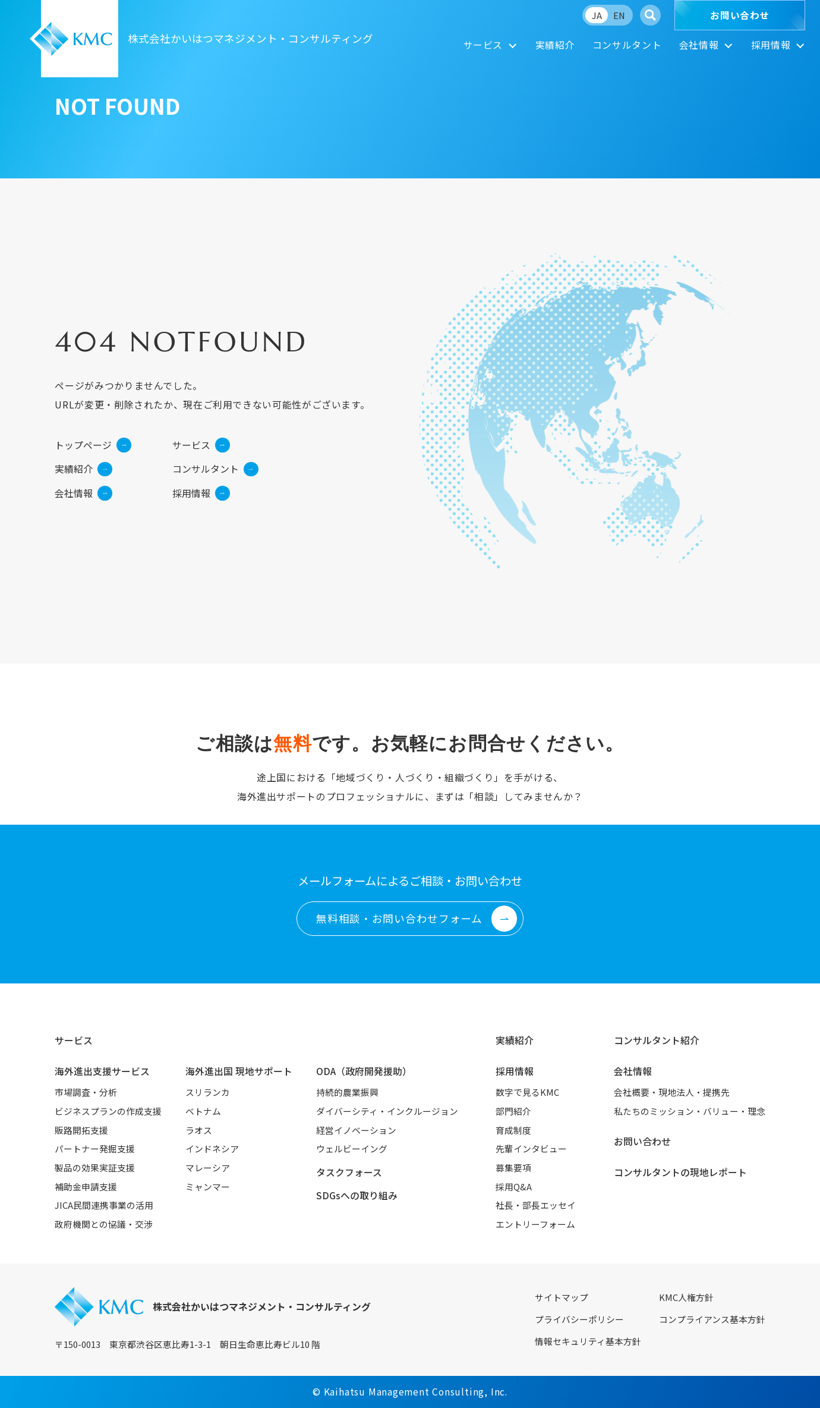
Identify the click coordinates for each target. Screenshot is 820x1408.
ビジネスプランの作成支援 (108, 1111)
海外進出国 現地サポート (238, 1071)
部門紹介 (513, 1111)
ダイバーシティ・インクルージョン (387, 1111)
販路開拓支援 (81, 1130)
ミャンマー (207, 1186)
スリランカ (207, 1092)
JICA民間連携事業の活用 (104, 1205)
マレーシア (207, 1167)
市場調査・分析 (86, 1092)
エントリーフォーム (535, 1224)
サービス (483, 45)
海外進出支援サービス (102, 1071)
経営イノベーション (356, 1130)
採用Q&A (514, 1186)
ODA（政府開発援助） (364, 1071)
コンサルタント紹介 (656, 1040)
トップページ (93, 445)
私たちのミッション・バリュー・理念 (689, 1111)
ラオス (198, 1130)
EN (619, 15)
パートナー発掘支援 (95, 1148)
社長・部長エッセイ (536, 1205)
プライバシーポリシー (579, 1319)
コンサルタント (626, 45)
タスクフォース (349, 1172)
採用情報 (771, 45)
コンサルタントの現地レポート (680, 1172)
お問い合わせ (739, 15)
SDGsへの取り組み (357, 1195)
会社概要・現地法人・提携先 (672, 1092)
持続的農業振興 (347, 1092)
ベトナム (203, 1111)
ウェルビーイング (351, 1148)
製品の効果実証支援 (95, 1167)
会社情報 (699, 45)
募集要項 (513, 1167)
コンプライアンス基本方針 (712, 1319)
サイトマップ (561, 1297)
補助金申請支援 (86, 1186)
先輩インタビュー (531, 1148)
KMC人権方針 (686, 1297)
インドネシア (212, 1148)
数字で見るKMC (527, 1092)
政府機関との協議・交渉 (104, 1224)
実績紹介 (555, 45)
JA (597, 15)
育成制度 (513, 1130)
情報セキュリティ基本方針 (588, 1341)
